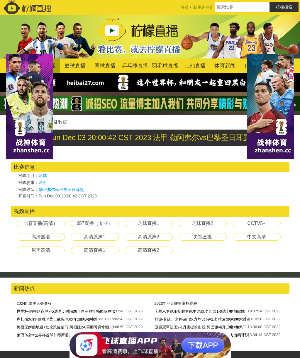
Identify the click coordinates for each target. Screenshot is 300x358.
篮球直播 (75, 66)
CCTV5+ (257, 223)
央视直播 (202, 236)
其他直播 (195, 66)
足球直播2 (202, 223)
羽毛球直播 (165, 66)
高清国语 (40, 236)
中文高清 (256, 236)
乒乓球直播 (135, 66)
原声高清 (40, 250)
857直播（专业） (95, 223)
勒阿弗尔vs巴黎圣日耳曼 (61, 189)
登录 (185, 7)
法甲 (43, 182)
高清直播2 (148, 250)
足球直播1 (148, 223)
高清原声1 (94, 236)
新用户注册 (203, 7)
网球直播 (105, 66)
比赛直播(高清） (40, 223)
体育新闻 (224, 66)
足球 (43, 175)
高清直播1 (94, 250)
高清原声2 (148, 236)
